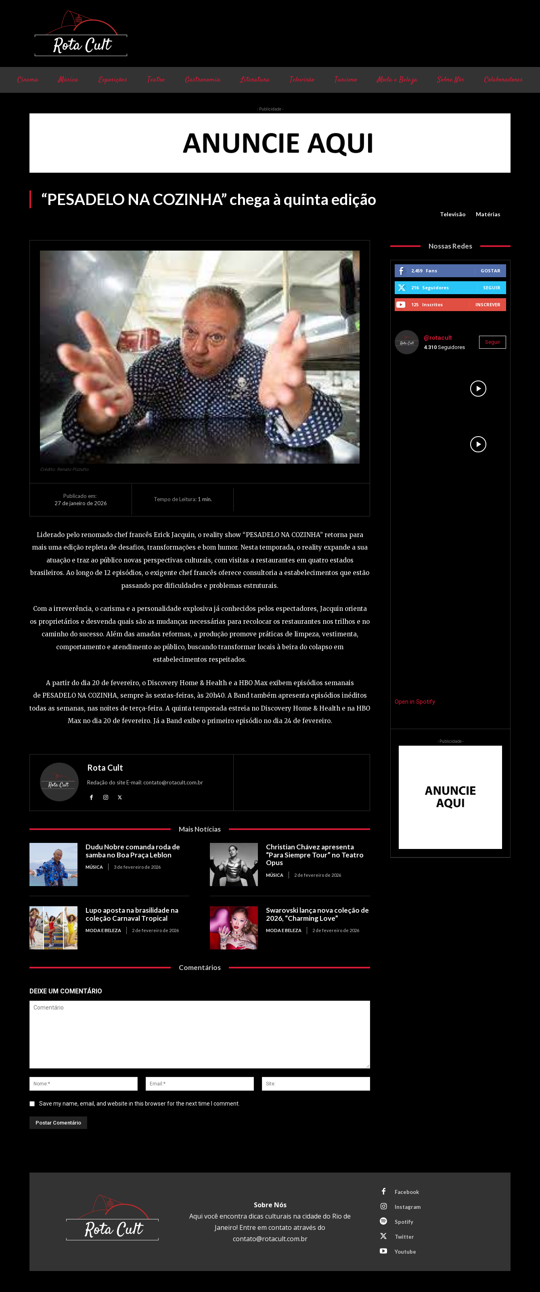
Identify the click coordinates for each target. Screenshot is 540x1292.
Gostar (490, 271)
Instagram (408, 1207)
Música (94, 867)
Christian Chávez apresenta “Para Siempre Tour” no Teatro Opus (315, 855)
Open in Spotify (415, 701)
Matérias (488, 214)
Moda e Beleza (103, 930)
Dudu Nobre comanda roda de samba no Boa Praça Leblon (133, 851)
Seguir (491, 287)
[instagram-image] (422, 388)
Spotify (404, 1222)
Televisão (453, 214)
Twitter (404, 1236)
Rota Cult (105, 767)
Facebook (407, 1192)
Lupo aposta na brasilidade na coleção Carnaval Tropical (132, 914)
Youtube (405, 1251)
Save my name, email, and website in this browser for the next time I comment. (139, 1103)
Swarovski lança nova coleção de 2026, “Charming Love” (317, 914)
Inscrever (487, 304)
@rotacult (438, 337)
